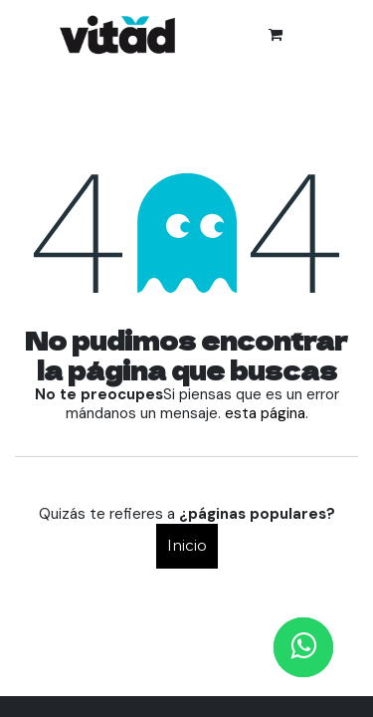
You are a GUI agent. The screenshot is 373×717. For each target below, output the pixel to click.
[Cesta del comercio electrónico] (275, 35)
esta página (265, 413)
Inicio (187, 545)
